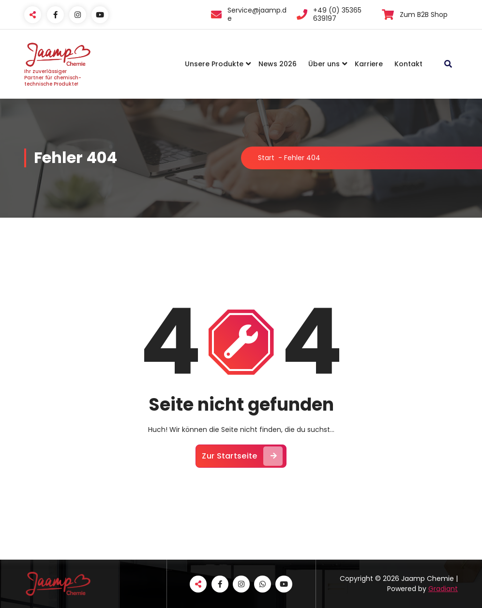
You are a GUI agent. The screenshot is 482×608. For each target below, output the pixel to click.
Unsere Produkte (214, 64)
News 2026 (277, 64)
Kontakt (408, 64)
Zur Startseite (242, 456)
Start (266, 158)
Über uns (324, 64)
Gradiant (443, 588)
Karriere (369, 64)
